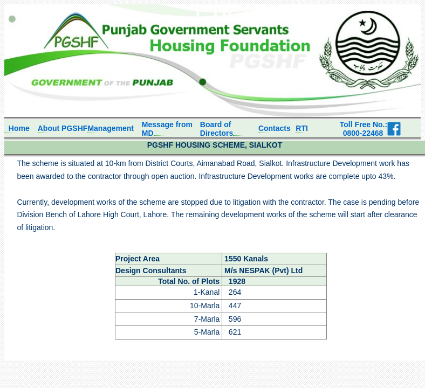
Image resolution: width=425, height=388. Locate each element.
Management (110, 128)
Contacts (274, 128)
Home (17, 128)
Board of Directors (216, 128)
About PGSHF (63, 128)
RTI (302, 128)
